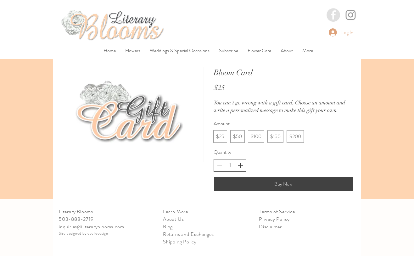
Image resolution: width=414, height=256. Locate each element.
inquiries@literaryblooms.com (91, 226)
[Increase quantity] (240, 165)
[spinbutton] (230, 165)
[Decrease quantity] (219, 165)
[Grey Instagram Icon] (350, 15)
